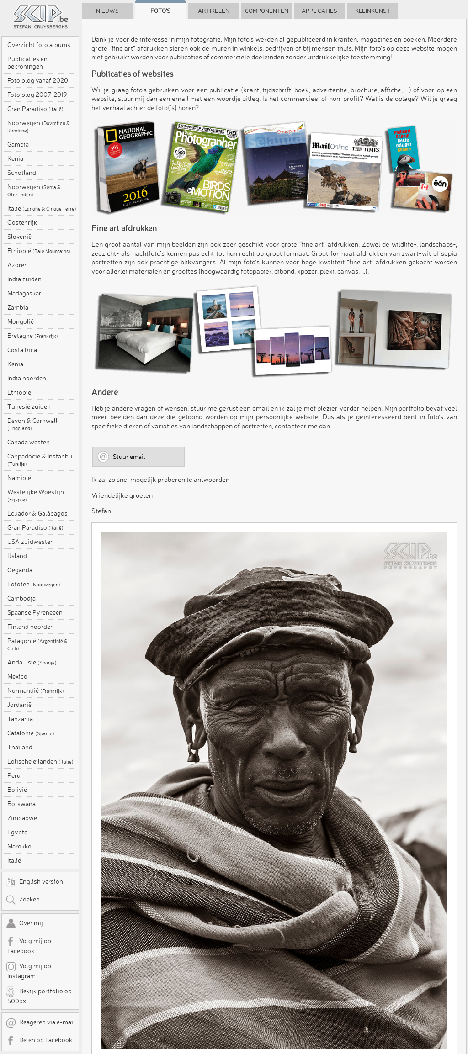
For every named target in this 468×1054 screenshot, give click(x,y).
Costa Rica (22, 349)
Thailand (19, 747)
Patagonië (37, 644)
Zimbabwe (22, 818)
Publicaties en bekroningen (27, 62)
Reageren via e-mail (40, 1022)
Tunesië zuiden (29, 406)
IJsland (17, 555)
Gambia (18, 144)
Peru (14, 775)
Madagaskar (24, 293)
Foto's (160, 10)
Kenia (15, 158)
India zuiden (24, 279)
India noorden (26, 378)
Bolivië (17, 789)
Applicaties (319, 10)
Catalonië (30, 733)
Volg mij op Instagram (28, 970)
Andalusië (32, 662)
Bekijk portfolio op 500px (38, 995)
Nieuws (107, 10)
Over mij (24, 923)
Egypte (17, 832)
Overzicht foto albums (38, 44)
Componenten (266, 10)
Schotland (21, 172)
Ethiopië (38, 250)
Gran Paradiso (35, 108)
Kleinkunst (372, 10)
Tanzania (20, 718)
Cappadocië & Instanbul (40, 460)
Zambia (17, 307)
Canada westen (28, 442)
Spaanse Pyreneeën (35, 612)
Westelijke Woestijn (35, 495)
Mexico (17, 676)
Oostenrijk (22, 222)
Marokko (19, 846)
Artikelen (213, 10)
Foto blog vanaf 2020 (37, 80)
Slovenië (19, 236)
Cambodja (21, 598)
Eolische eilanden (40, 761)
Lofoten (33, 584)
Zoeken (22, 900)
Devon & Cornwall (32, 424)
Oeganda (19, 570)
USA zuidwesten (30, 541)
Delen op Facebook (38, 1040)
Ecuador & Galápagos (37, 513)
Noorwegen (38, 126)
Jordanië (19, 704)
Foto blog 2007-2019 (37, 94)
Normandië (35, 690)
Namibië (19, 477)
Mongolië (20, 321)
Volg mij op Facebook (28, 945)
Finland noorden (30, 626)
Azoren (17, 265)
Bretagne (32, 335)
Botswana (21, 803)
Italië (41, 208)
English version (34, 882)
